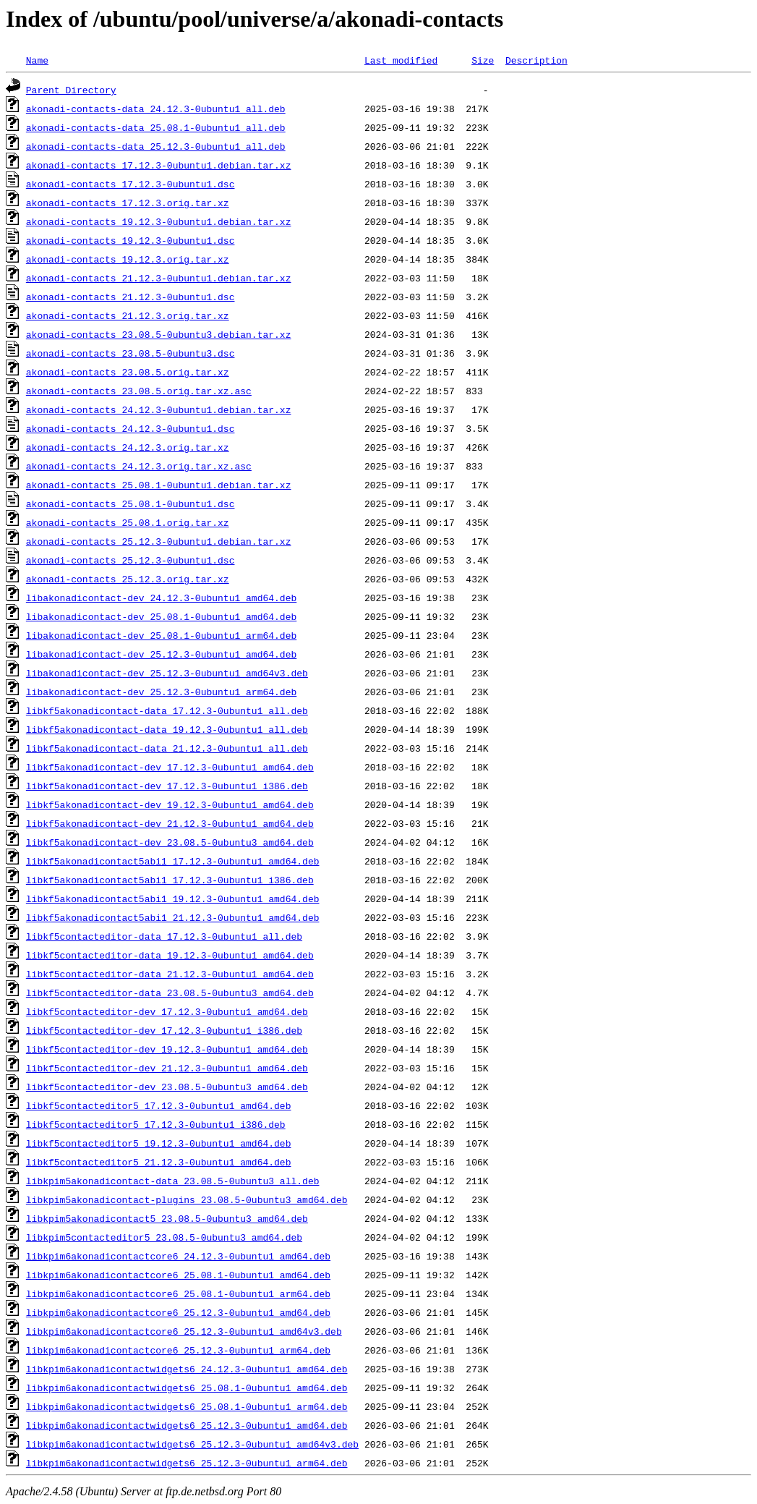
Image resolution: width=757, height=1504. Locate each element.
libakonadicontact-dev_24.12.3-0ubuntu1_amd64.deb (161, 597)
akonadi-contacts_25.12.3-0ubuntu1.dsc (130, 559)
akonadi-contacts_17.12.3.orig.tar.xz (127, 202)
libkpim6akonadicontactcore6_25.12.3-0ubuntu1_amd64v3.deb (184, 1331)
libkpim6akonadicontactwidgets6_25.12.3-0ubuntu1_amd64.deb (187, 1425)
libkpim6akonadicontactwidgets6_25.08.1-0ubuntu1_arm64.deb (187, 1406)
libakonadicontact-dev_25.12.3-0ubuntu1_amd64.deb (161, 653)
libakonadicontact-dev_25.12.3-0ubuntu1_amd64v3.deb (167, 672)
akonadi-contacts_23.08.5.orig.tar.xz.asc (139, 390)
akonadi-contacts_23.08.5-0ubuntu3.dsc (130, 353)
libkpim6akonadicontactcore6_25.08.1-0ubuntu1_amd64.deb (178, 1274)
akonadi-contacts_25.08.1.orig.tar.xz (127, 522)
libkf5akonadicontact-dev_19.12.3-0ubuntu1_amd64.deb (170, 804)
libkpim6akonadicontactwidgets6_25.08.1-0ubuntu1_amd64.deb (187, 1387)
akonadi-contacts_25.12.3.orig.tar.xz (127, 578)
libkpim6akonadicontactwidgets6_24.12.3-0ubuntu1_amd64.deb (187, 1368)
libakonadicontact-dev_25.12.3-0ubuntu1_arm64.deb (161, 691)
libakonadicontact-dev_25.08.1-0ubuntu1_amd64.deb (161, 616)
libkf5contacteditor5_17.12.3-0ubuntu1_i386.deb (156, 1124)
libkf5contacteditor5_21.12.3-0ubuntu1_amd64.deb (158, 1161)
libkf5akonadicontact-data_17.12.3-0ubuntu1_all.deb (167, 710)
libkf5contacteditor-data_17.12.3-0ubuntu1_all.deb (164, 936)
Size (482, 60)
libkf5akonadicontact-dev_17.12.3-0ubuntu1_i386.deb (167, 785)
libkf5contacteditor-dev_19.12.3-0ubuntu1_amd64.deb (167, 1048)
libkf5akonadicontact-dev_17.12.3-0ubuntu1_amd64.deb (170, 766)
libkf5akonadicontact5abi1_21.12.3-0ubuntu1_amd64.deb (173, 917)
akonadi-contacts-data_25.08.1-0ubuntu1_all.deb (156, 127)
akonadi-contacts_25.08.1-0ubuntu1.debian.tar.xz (158, 484)
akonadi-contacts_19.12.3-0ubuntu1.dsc (130, 240)
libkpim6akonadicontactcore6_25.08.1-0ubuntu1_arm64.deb (178, 1293)
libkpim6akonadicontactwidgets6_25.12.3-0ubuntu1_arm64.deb (187, 1462)
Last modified (400, 60)
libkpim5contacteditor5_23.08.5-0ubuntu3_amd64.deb (164, 1237)
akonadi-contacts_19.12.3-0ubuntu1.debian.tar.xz (158, 221)
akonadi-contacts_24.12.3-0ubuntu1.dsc (130, 428)
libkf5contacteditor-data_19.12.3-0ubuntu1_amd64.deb (170, 954)
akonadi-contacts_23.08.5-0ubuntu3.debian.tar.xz (158, 334)
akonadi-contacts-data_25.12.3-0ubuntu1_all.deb (156, 146)
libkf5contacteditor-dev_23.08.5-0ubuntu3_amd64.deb (167, 1086)
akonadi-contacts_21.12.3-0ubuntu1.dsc (130, 296)
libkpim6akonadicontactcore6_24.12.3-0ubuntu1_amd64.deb (178, 1255)
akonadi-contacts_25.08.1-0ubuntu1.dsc (130, 503)
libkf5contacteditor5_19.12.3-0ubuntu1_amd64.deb (158, 1143)
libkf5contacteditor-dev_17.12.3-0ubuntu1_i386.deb (164, 1030)
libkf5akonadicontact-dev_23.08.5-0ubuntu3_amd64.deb (170, 842)
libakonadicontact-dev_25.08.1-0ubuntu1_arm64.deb (161, 635)
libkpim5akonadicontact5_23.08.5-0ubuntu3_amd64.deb (167, 1218)
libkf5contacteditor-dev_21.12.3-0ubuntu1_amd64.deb (167, 1067)
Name (37, 60)
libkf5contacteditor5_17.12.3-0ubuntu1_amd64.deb (158, 1105)
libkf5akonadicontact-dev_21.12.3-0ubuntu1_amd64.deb (170, 823)
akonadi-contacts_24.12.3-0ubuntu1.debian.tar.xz (158, 409)
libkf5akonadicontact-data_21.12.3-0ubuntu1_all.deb (167, 748)
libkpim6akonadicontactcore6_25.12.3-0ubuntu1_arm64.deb (178, 1349)
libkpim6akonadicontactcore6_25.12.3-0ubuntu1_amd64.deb (178, 1312)
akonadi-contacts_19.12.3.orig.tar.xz (127, 258)
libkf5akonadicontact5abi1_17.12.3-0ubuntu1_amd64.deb (173, 860)
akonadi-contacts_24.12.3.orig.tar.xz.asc (139, 465)
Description (536, 60)
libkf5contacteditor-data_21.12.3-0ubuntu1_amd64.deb (170, 973)
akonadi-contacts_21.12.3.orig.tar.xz (127, 315)
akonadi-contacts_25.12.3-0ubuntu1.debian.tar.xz (158, 541)
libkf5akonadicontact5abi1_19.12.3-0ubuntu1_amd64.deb (173, 898)
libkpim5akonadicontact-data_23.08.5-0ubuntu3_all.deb (173, 1180)
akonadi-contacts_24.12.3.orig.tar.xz (127, 447)
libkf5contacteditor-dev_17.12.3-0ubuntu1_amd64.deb (167, 1011)
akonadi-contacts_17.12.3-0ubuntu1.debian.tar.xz (158, 164)
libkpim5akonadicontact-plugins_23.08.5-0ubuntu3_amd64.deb (187, 1199)
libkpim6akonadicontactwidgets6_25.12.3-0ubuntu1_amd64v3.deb (192, 1443)
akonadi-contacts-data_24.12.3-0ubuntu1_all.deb (156, 108)
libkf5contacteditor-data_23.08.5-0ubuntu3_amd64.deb (170, 992)
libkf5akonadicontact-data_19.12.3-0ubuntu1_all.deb (167, 729)
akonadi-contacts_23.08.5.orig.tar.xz (127, 371)
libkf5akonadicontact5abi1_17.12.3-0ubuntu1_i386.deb (170, 879)
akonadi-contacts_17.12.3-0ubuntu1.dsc (130, 183)
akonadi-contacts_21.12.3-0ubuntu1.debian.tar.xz (158, 277)
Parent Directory (71, 89)
